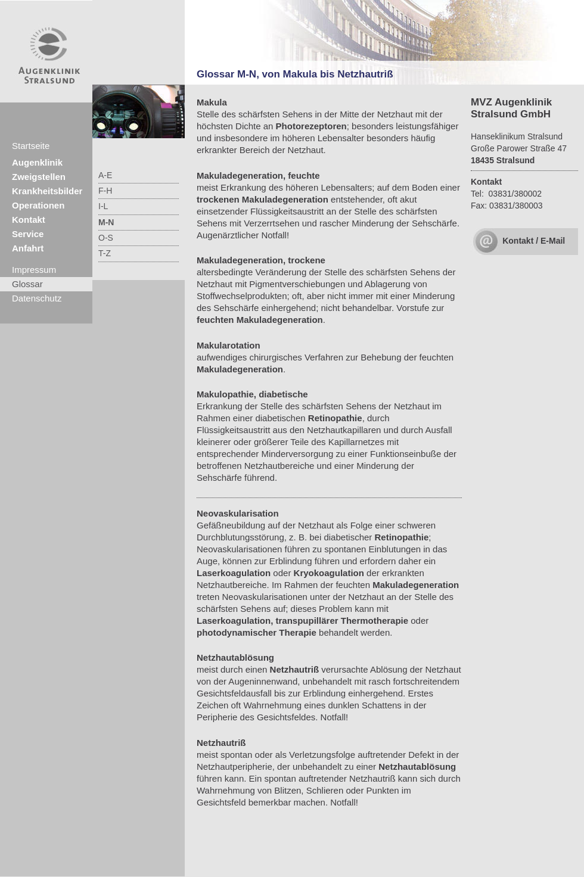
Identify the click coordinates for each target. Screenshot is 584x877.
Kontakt (28, 219)
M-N (106, 222)
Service (28, 234)
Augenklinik (37, 162)
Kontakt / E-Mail (533, 240)
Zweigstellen (39, 177)
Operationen (38, 205)
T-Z (104, 253)
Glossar (27, 284)
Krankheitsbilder (47, 191)
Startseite (30, 146)
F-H (105, 190)
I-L (103, 206)
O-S (105, 237)
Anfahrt (28, 248)
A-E (105, 175)
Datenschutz (36, 298)
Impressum (34, 270)
